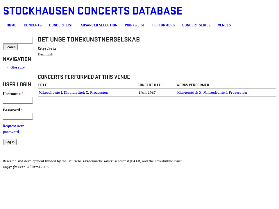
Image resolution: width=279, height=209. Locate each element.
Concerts (33, 25)
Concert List (61, 25)
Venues (224, 25)
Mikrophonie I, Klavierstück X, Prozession (73, 93)
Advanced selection (99, 25)
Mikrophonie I (215, 93)
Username (13, 94)
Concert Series (196, 25)
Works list (135, 25)
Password (13, 110)
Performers (163, 25)
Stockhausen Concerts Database (93, 11)
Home (11, 25)
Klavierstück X (189, 93)
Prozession (238, 93)
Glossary (17, 67)
